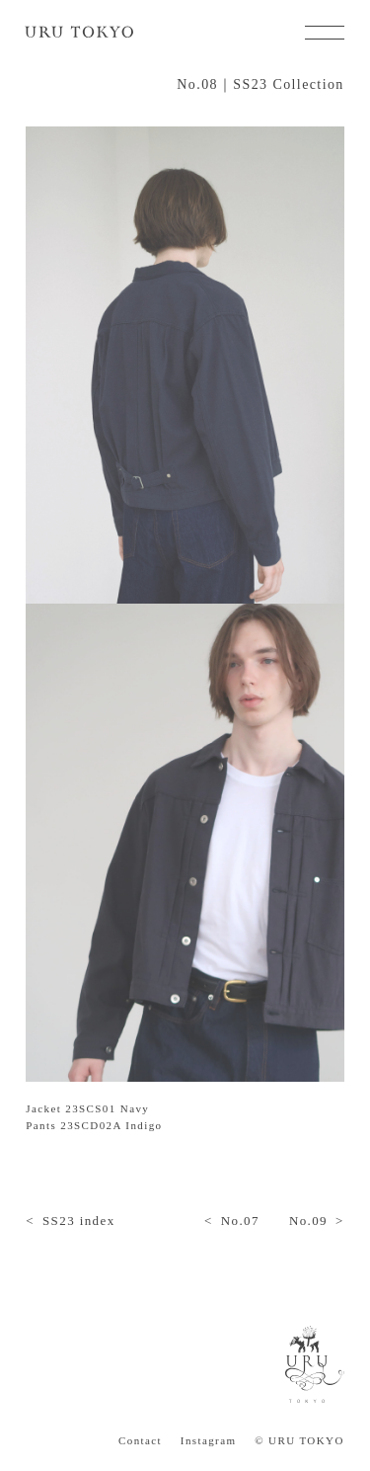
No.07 (240, 1220)
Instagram (209, 1440)
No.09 (308, 1220)
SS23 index (78, 1220)
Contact (140, 1440)
